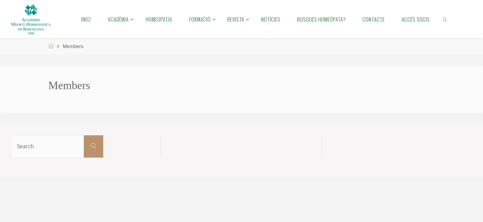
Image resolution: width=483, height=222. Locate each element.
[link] (445, 19)
